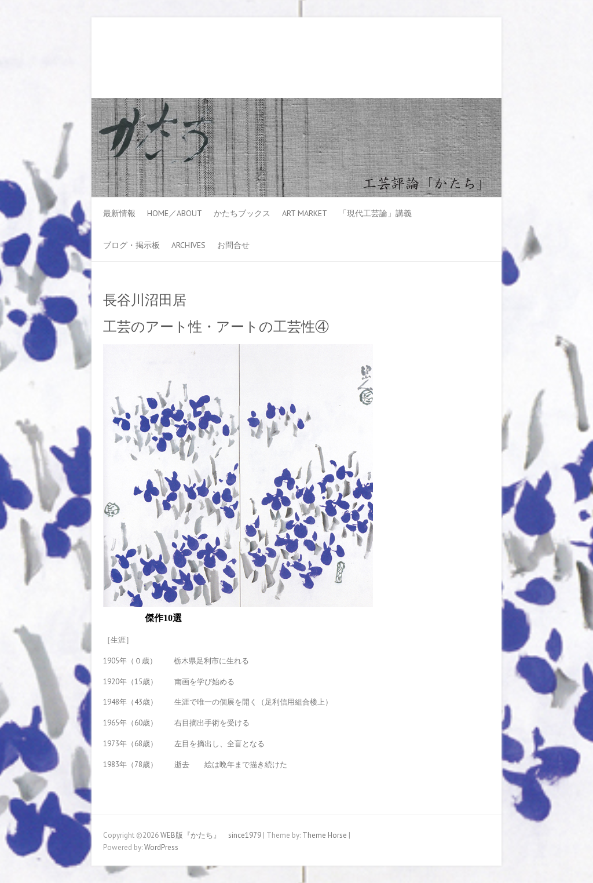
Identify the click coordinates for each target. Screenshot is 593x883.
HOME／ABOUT (174, 213)
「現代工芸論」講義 (375, 213)
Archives (188, 245)
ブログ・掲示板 (131, 245)
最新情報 (119, 213)
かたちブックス (242, 213)
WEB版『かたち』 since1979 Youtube (461, 59)
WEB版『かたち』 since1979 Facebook (443, 59)
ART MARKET (304, 213)
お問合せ (233, 245)
